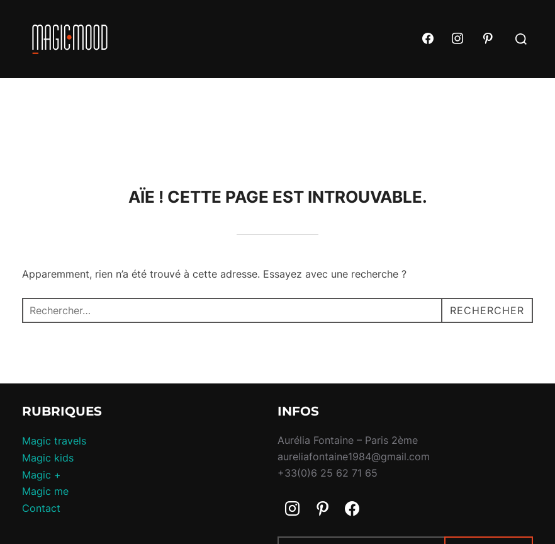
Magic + (41, 474)
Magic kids (48, 457)
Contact (41, 508)
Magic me (45, 491)
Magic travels (54, 440)
